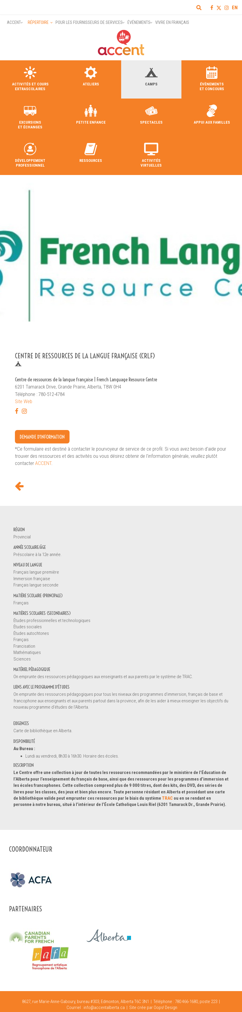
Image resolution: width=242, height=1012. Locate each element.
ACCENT (43, 463)
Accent (14, 22)
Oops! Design (165, 1007)
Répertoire (38, 22)
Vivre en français (172, 22)
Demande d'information (42, 437)
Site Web (23, 401)
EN (235, 7)
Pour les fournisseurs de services (89, 22)
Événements (138, 22)
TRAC (167, 798)
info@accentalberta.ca (104, 1007)
